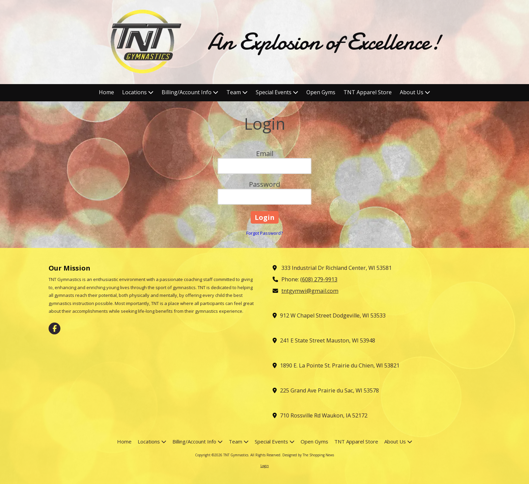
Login (264, 465)
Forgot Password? (264, 233)
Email (264, 153)
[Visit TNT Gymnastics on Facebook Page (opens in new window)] (54, 328)
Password (264, 184)
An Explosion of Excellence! (324, 42)
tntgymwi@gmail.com (309, 291)
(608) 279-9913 (318, 279)
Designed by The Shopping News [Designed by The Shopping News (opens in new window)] (308, 455)
